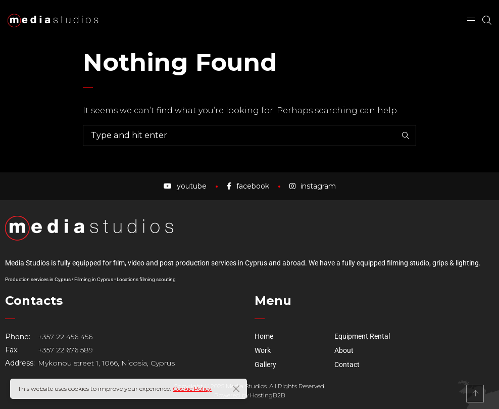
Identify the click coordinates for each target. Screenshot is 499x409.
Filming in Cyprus (93, 281)
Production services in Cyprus (38, 281)
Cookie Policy (192, 388)
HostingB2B (267, 396)
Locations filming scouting (146, 281)
